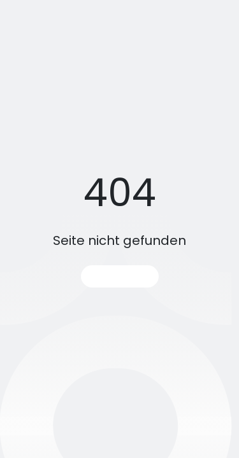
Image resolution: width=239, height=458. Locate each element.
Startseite (120, 276)
